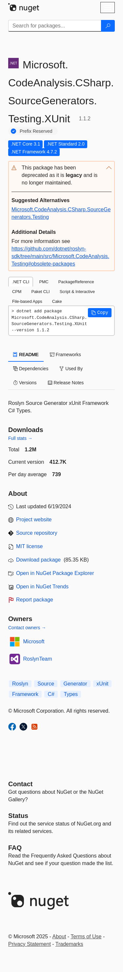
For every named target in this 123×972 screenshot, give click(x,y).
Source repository (36, 533)
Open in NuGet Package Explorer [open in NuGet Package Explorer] (55, 573)
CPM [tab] (16, 291)
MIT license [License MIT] (29, 546)
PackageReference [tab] (76, 281)
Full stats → (20, 438)
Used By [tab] (71, 368)
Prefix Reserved (36, 131)
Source (45, 683)
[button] (61, 175)
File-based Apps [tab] (27, 301)
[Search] (108, 26)
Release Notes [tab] (66, 382)
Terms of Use (86, 936)
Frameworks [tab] (65, 354)
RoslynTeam (37, 659)
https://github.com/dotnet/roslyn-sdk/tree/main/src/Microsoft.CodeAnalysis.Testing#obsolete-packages (60, 256)
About (59, 936)
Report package (34, 599)
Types (71, 694)
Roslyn (20, 683)
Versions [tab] (25, 382)
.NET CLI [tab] (20, 281)
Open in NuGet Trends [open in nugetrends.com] (42, 586)
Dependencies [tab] (30, 368)
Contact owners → (27, 627)
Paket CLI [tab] (40, 291)
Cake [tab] (57, 301)
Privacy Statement (29, 944)
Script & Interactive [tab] (77, 291)
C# (51, 694)
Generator (75, 683)
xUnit (102, 683)
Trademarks (69, 944)
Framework (25, 694)
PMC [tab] (43, 281)
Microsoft (34, 641)
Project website (34, 519)
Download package (38, 560)
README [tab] (26, 354)
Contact (20, 784)
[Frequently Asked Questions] (15, 847)
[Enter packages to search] (54, 26)
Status (18, 815)
